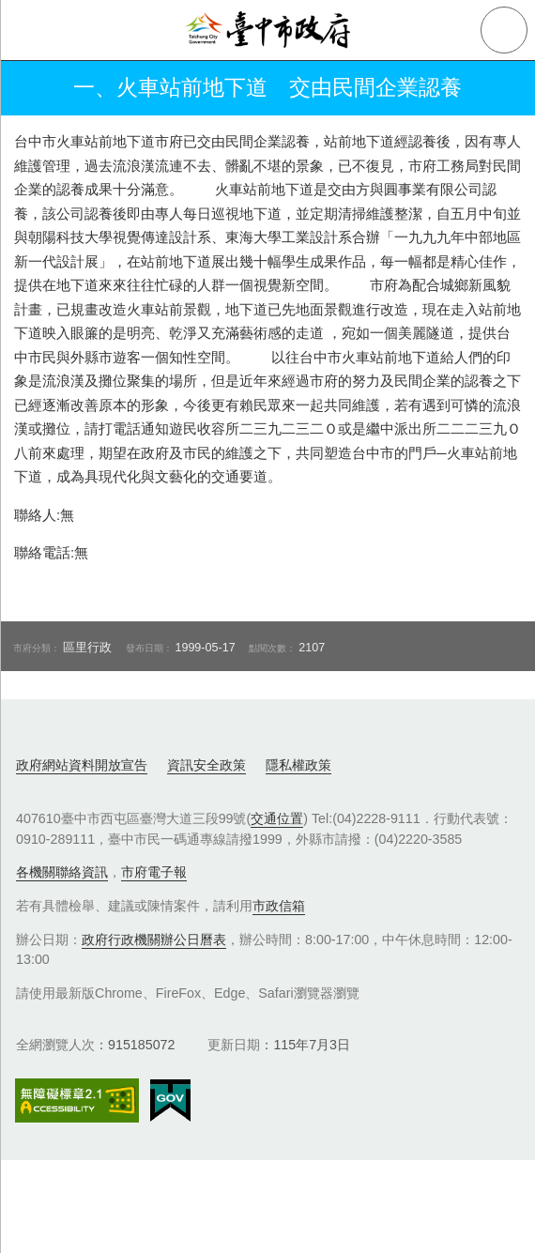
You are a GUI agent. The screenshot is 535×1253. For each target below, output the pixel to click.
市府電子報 (154, 871)
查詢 (504, 30)
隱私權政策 (298, 764)
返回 (30, 88)
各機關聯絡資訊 (62, 871)
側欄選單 (30, 30)
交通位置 (277, 818)
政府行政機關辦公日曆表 (154, 939)
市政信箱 (278, 905)
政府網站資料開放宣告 (81, 764)
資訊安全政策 (206, 764)
